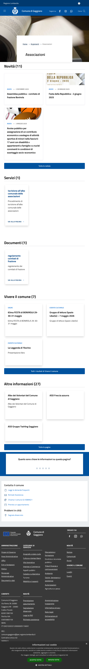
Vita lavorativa (29, 562)
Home (25, 44)
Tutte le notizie (44, 166)
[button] (44, 665)
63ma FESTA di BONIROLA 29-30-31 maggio (23, 314)
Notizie (69, 552)
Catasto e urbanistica (31, 574)
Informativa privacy (52, 607)
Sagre (10, 307)
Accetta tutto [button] (35, 660)
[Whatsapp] (70, 11)
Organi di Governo (8, 552)
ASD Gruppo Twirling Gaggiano (23, 426)
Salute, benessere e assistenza (52, 579)
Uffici (3, 560)
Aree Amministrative (9, 556)
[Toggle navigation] (4, 10)
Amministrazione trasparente (51, 602)
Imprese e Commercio (31, 566)
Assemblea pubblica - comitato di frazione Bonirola (23, 95)
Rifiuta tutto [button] (53, 660)
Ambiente (49, 573)
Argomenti (35, 44)
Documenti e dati (8, 580)
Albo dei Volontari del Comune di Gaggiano (23, 397)
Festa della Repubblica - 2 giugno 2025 (65, 95)
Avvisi (9, 89)
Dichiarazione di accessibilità (51, 618)
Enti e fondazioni (8, 564)
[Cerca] (84, 11)
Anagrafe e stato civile (32, 554)
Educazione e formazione (50, 554)
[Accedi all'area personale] (79, 3)
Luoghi (69, 572)
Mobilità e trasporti (30, 581)
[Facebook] (59, 11)
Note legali (49, 612)
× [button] (86, 644)
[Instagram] (64, 11)
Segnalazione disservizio (28, 610)
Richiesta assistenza (31, 619)
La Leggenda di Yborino (19, 348)
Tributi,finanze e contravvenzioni (51, 568)
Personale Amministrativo (7, 575)
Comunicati (71, 556)
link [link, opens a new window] (67, 655)
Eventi (69, 576)
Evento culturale (57, 307)
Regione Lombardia (11, 3)
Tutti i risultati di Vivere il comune (44, 371)
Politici (4, 568)
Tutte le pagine (44, 447)
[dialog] (44, 655)
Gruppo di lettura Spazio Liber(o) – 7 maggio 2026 (62, 314)
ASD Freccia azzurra (59, 395)
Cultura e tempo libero (32, 558)
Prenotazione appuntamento (29, 602)
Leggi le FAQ (28, 615)
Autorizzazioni (50, 585)
